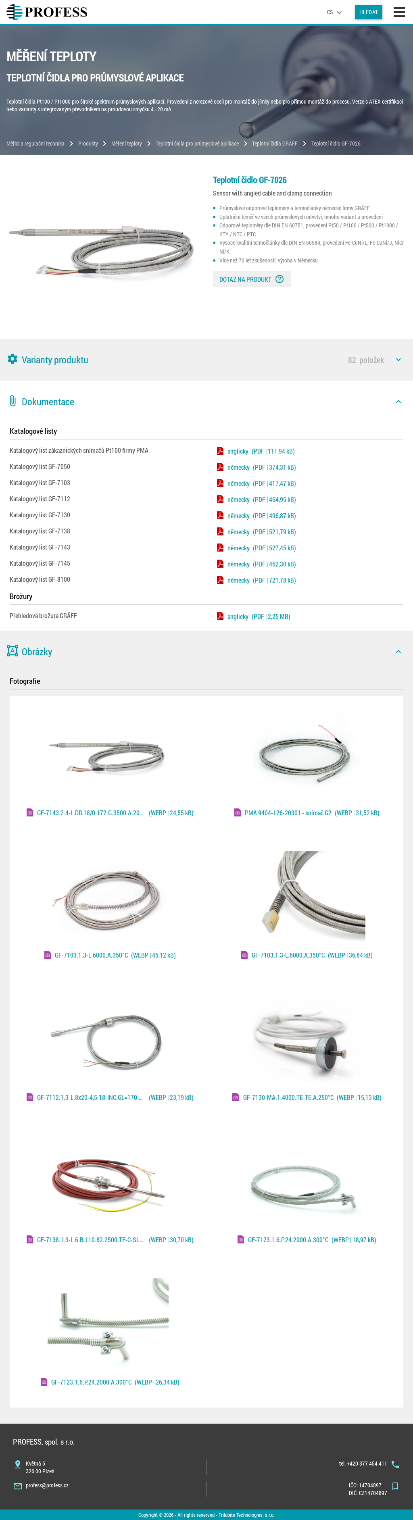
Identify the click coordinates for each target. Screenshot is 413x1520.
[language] (335, 12)
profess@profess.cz (47, 1485)
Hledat (368, 12)
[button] (206, 359)
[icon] (398, 360)
